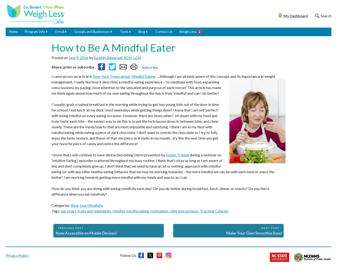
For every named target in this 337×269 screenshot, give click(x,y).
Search (326, 16)
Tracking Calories (214, 211)
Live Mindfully (91, 205)
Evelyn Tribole (178, 155)
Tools (124, 32)
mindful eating (137, 211)
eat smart (68, 211)
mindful (119, 211)
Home (13, 32)
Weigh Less (188, 32)
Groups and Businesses (92, 32)
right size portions (183, 211)
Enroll (59, 32)
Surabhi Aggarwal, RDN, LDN (117, 57)
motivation (159, 211)
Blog (141, 32)
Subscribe (150, 67)
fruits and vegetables (94, 211)
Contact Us (163, 32)
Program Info (35, 32)
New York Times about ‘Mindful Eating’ (124, 76)
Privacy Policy (17, 255)
